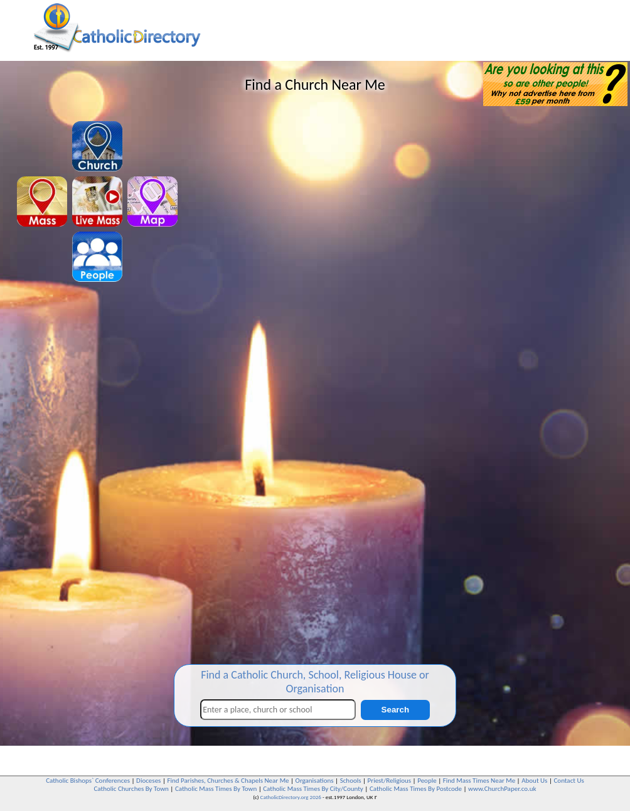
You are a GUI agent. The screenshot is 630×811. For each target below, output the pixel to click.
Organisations (315, 780)
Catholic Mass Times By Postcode (416, 789)
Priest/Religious (390, 780)
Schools (350, 780)
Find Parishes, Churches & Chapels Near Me (228, 780)
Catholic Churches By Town (130, 789)
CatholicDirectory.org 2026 (290, 796)
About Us (534, 780)
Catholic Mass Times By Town (216, 789)
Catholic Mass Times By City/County (313, 789)
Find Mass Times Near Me (479, 780)
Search (395, 709)
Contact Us (568, 780)
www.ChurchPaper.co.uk (502, 789)
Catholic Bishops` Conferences (88, 780)
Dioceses (148, 780)
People (427, 780)
